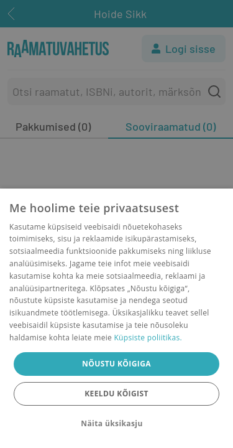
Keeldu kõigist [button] (116, 393)
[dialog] (116, 318)
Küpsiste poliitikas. (147, 337)
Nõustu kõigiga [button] (116, 363)
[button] (116, 424)
